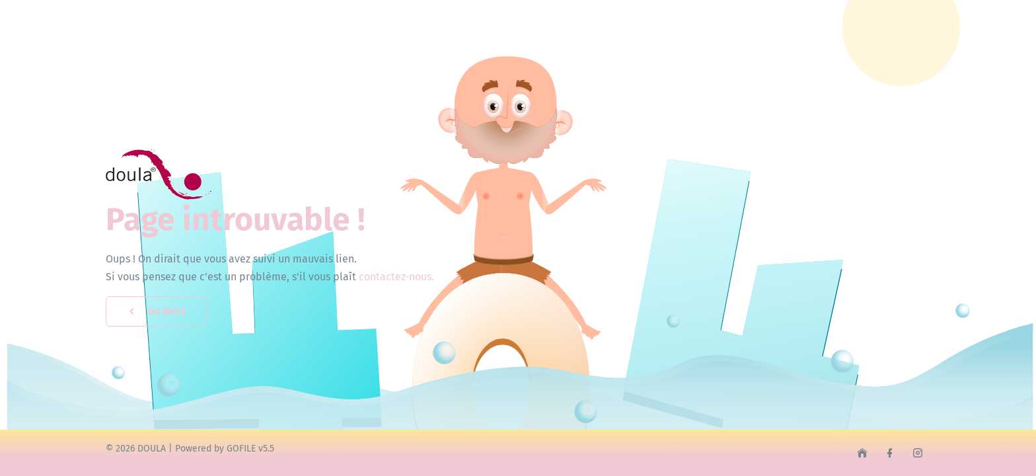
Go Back (156, 311)
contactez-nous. (396, 276)
